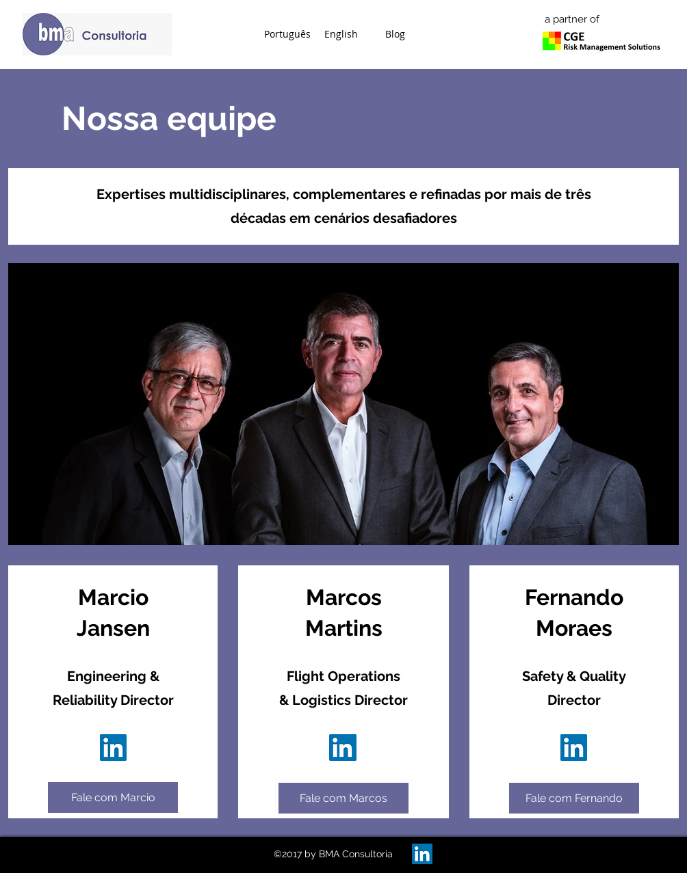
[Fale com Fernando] (574, 798)
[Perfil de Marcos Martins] (113, 747)
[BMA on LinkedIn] (422, 854)
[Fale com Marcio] (113, 797)
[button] (287, 34)
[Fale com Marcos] (343, 798)
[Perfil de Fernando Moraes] (573, 747)
